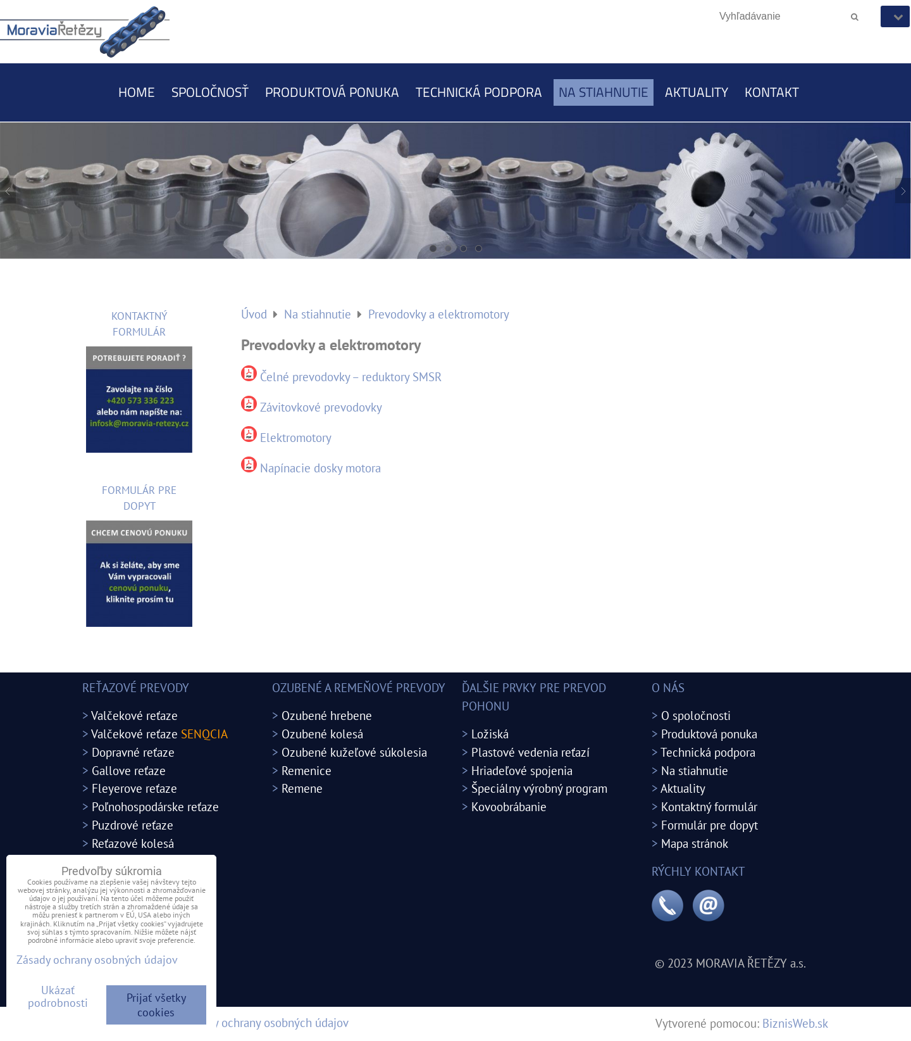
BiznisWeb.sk (795, 1023)
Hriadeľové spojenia (522, 770)
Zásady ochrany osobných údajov (266, 1022)
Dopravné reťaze (133, 752)
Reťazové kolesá (133, 843)
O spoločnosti (696, 715)
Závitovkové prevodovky (321, 407)
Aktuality (696, 92)
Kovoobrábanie (509, 806)
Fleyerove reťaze (134, 788)
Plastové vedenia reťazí (530, 752)
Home (136, 92)
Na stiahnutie (603, 92)
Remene (302, 788)
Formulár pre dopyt (709, 825)
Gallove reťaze (129, 770)
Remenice (307, 770)
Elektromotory (296, 437)
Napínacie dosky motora (320, 468)
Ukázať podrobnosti (58, 996)
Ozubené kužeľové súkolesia (354, 752)
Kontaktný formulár (709, 806)
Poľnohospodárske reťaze (155, 806)
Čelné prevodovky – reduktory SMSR (351, 376)
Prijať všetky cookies (156, 1004)
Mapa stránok (694, 843)
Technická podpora (479, 92)
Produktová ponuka (332, 92)
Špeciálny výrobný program (539, 788)
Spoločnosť (210, 92)
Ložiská (490, 733)
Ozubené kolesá (322, 733)
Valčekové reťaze (134, 715)
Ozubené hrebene (327, 715)
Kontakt (772, 92)
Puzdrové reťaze (132, 825)
